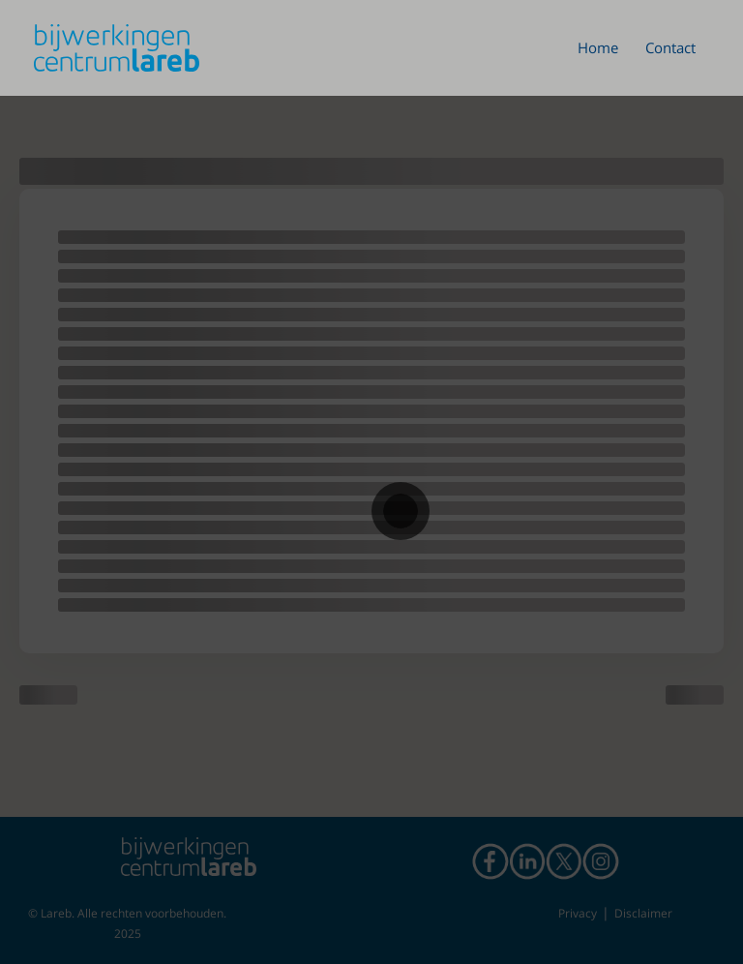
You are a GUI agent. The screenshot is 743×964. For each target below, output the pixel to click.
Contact (670, 48)
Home (598, 48)
